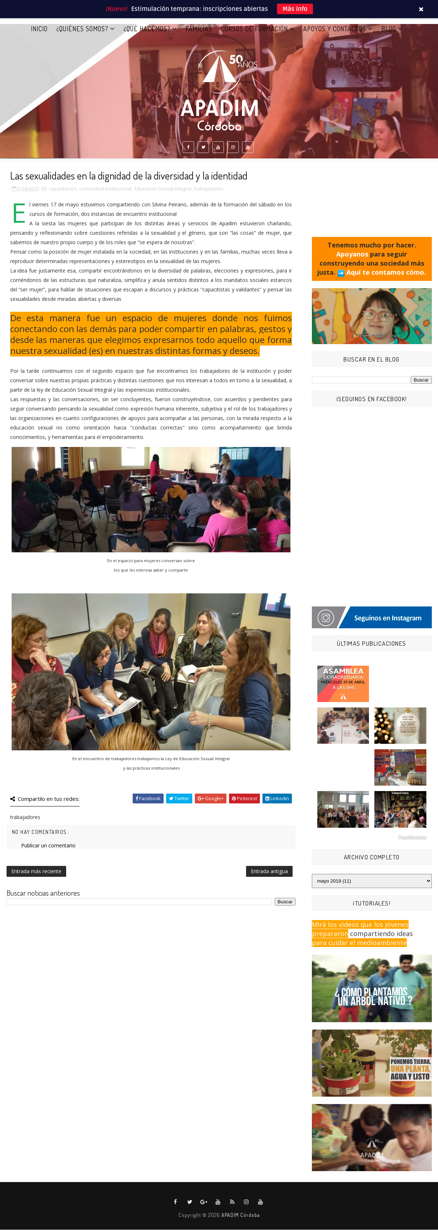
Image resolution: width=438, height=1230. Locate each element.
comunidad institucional (105, 189)
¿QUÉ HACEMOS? (147, 29)
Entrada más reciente (36, 871)
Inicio (39, 29)
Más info (295, 9)
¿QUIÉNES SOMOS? (82, 29)
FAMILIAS (199, 29)
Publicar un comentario (48, 845)
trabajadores (208, 189)
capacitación (62, 189)
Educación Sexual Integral (162, 189)
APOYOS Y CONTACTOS (334, 29)
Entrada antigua (269, 871)
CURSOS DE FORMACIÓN (254, 29)
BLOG (388, 29)
